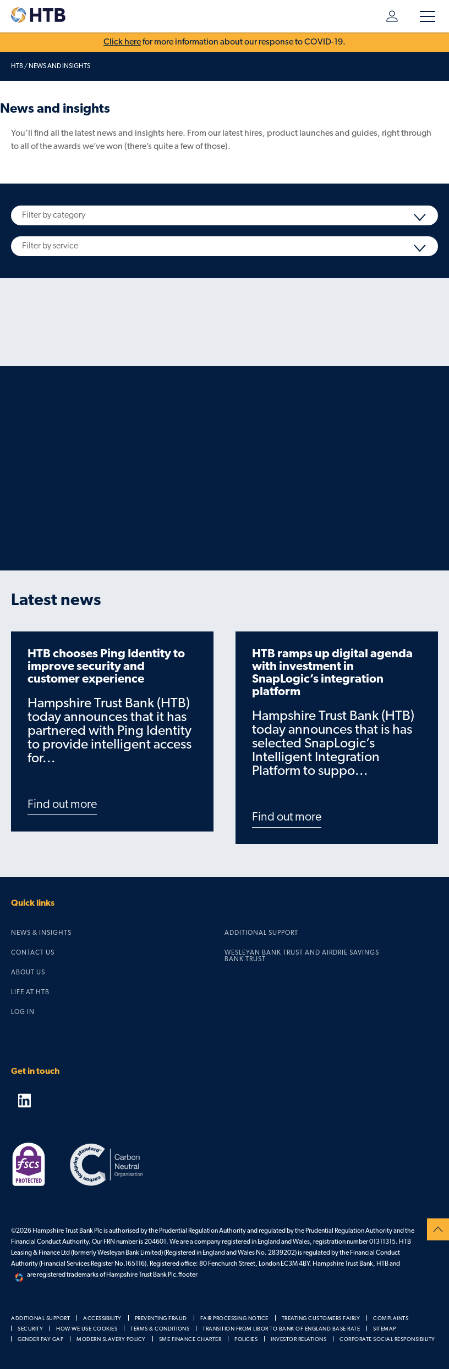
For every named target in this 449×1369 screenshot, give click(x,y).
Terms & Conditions (159, 1329)
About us (28, 972)
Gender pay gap (40, 1340)
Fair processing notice (234, 1319)
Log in (392, 16)
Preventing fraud (161, 1319)
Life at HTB (30, 992)
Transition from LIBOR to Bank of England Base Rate (281, 1329)
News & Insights (41, 933)
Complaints (390, 1319)
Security (30, 1329)
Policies (246, 1340)
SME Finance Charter (190, 1340)
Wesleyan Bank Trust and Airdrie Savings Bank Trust (302, 956)
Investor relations (298, 1340)
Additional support (261, 933)
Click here (122, 42)
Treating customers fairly (321, 1319)
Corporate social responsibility (387, 1340)
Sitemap (384, 1329)
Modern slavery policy (111, 1340)
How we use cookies (86, 1329)
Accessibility (102, 1319)
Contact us (32, 953)
